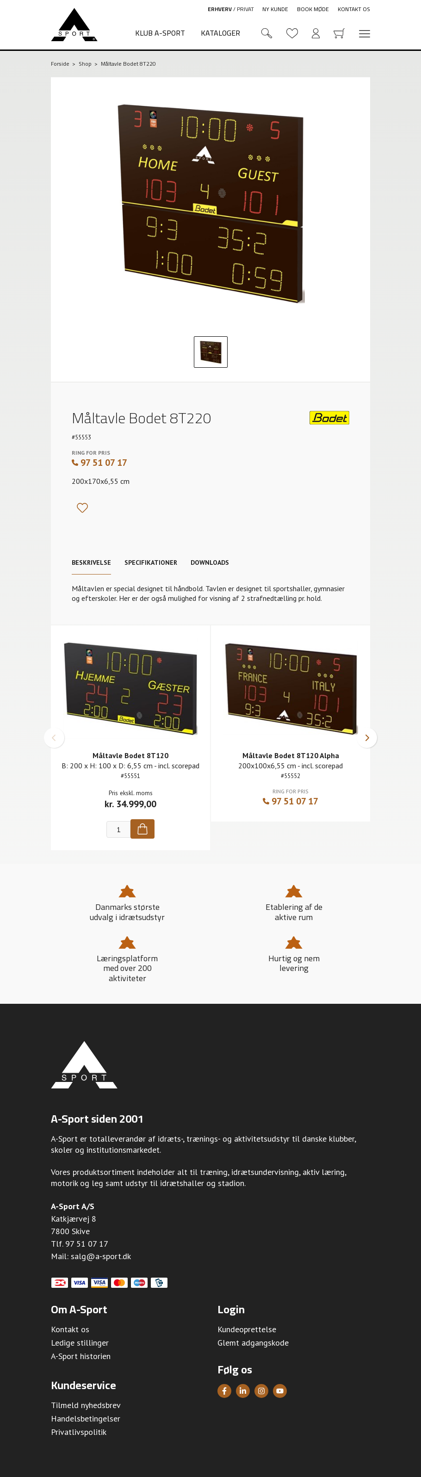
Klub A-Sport (160, 33)
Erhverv (220, 9)
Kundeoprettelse (246, 1329)
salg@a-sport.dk (101, 1256)
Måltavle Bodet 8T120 (130, 755)
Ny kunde (275, 9)
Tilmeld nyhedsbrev (86, 1405)
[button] (54, 738)
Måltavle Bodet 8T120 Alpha (290, 755)
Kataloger (220, 33)
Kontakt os (354, 9)
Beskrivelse (91, 562)
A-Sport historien (81, 1356)
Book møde (313, 9)
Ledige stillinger (80, 1342)
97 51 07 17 (99, 463)
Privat (245, 9)
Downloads (210, 562)
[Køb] (142, 829)
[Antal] (118, 829)
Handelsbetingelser (85, 1418)
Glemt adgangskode (253, 1342)
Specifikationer (150, 562)
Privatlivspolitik (78, 1432)
